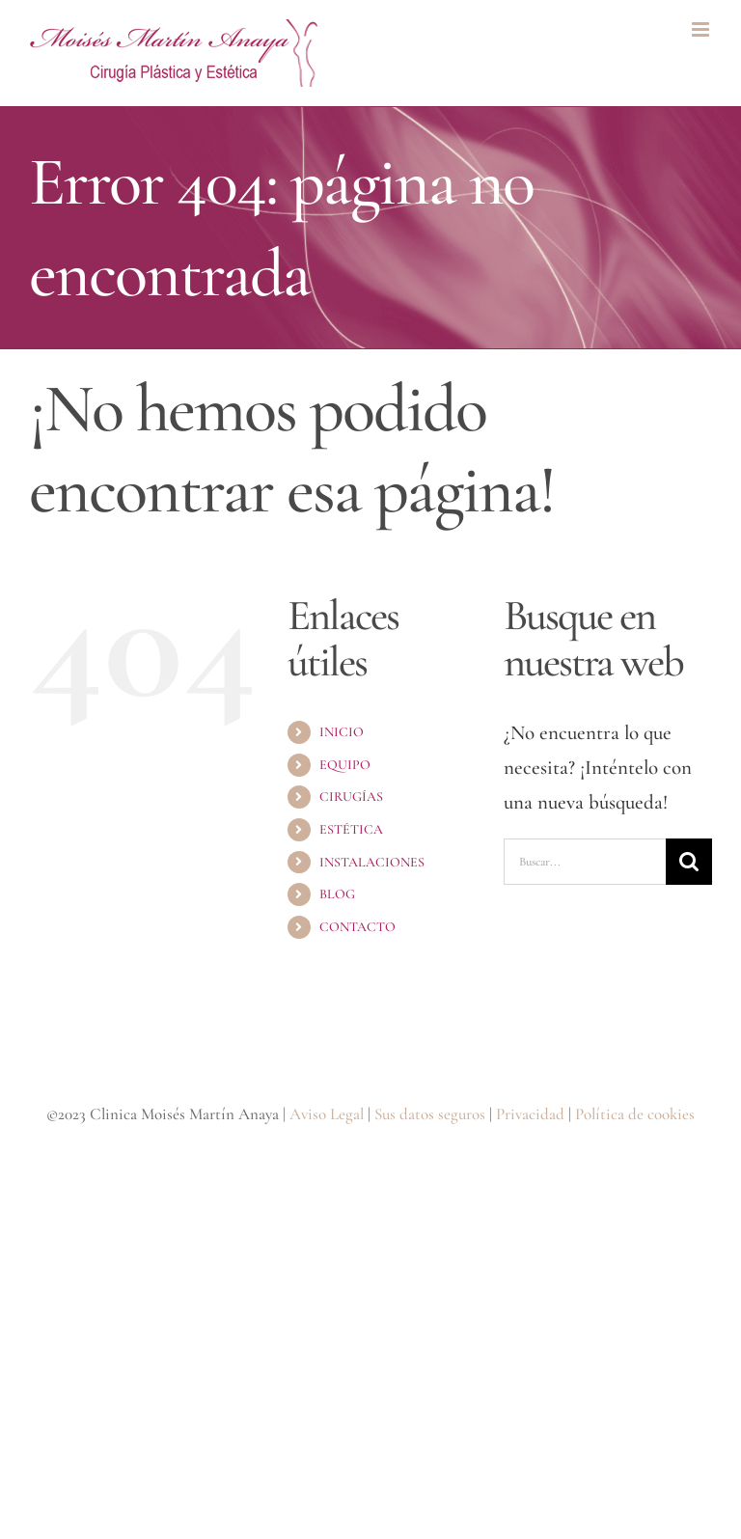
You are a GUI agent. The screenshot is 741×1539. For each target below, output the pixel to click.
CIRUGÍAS (351, 796)
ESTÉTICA (351, 829)
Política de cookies (635, 1114)
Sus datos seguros (429, 1114)
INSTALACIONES (372, 862)
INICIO (341, 732)
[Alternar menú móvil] (702, 29)
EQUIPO (344, 764)
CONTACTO (357, 927)
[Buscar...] (585, 861)
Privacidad (530, 1114)
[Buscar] (689, 861)
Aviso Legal (326, 1114)
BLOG (337, 894)
